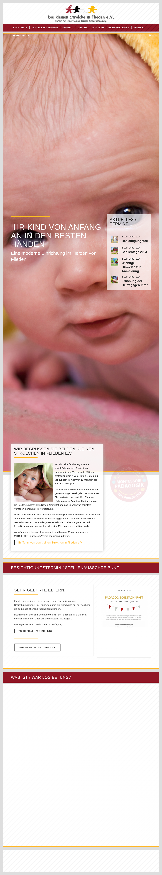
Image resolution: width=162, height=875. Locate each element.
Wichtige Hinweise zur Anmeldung (131, 267)
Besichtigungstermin (137, 241)
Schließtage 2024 (134, 252)
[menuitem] (20, 28)
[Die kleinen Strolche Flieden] (81, 13)
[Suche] (149, 35)
